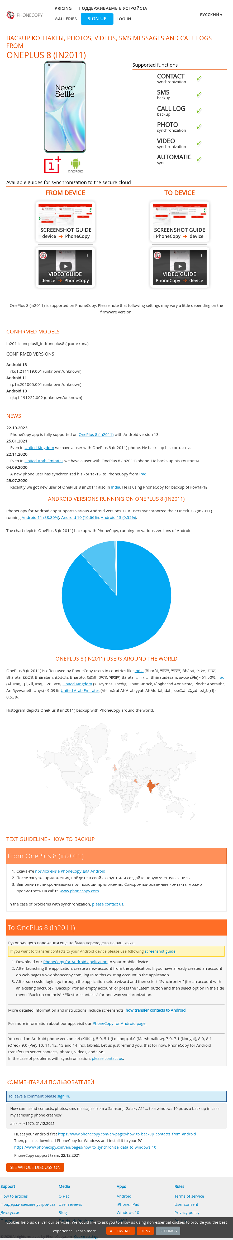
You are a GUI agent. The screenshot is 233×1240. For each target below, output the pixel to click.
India (115, 487)
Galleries (66, 18)
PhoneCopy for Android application (75, 961)
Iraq (142, 473)
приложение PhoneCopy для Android (70, 871)
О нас (64, 1196)
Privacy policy (186, 1212)
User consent (186, 1204)
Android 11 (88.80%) (40, 517)
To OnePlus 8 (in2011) (179, 221)
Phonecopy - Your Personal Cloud (25, 15)
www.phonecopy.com (79, 890)
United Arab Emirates (44, 460)
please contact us (107, 904)
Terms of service (189, 1196)
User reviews (70, 1204)
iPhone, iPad (128, 1204)
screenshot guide (160, 951)
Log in (123, 18)
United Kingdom (39, 447)
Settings (168, 1230)
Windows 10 (128, 1212)
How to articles (14, 1196)
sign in (63, 1096)
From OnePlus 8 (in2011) (65, 221)
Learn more (86, 1231)
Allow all (120, 1230)
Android (124, 1196)
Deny (145, 1230)
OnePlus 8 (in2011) (96, 434)
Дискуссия (10, 1212)
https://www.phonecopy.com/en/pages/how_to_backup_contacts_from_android (127, 1134)
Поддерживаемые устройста (113, 8)
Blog (63, 1212)
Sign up (97, 19)
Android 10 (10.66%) (80, 517)
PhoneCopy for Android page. (119, 1023)
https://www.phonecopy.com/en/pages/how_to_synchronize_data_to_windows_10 (85, 1147)
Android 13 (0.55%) (118, 517)
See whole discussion (35, 1167)
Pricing (63, 8)
